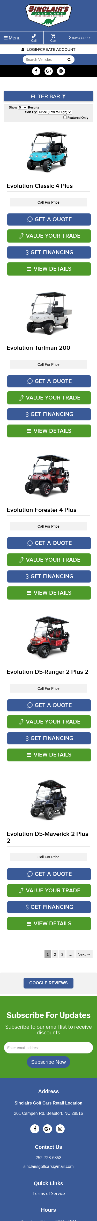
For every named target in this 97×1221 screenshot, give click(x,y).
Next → (84, 886)
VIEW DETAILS (49, 257)
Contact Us (48, 1079)
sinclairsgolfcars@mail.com (48, 1098)
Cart (53, 38)
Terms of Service (48, 1125)
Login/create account (48, 49)
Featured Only (75, 117)
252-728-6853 (49, 1089)
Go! (68, 60)
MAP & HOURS (80, 37)
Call (33, 38)
